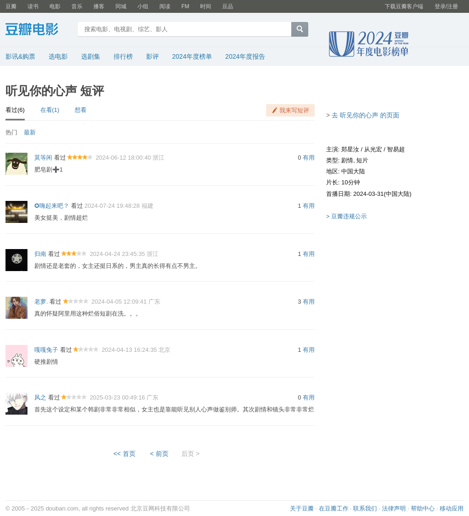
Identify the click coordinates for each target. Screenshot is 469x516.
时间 (205, 6)
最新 (30, 132)
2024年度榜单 (192, 56)
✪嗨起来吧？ (51, 205)
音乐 (76, 6)
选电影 (58, 56)
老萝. (41, 301)
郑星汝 (350, 149)
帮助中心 (423, 508)
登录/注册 (446, 6)
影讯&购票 (20, 56)
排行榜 (123, 56)
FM (185, 6)
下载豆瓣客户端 (404, 6)
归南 (40, 253)
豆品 (227, 6)
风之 (40, 397)
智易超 (396, 149)
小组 (142, 6)
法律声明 (394, 508)
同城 (120, 6)
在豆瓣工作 (334, 508)
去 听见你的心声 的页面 (365, 115)
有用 (309, 157)
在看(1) (50, 109)
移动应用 (452, 508)
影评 (152, 56)
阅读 (164, 6)
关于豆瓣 (302, 508)
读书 (32, 6)
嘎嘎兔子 (46, 349)
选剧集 (90, 56)
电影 (54, 6)
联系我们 (365, 508)
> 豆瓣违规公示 (346, 216)
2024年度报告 (245, 56)
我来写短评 (294, 110)
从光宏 (373, 149)
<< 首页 (124, 453)
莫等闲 (43, 157)
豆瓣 (10, 6)
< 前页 (159, 453)
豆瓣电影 (38, 30)
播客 (98, 6)
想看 (81, 109)
